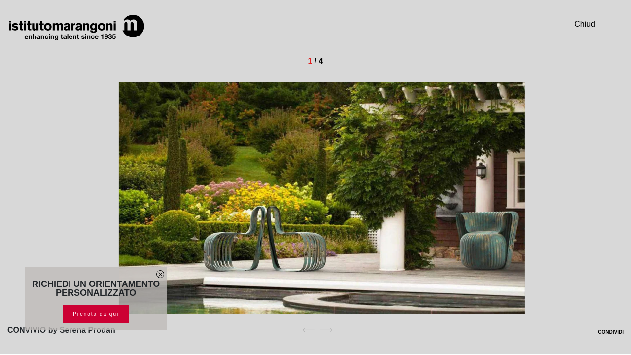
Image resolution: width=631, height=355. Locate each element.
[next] (326, 330)
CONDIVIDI (605, 332)
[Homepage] (76, 27)
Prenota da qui (96, 314)
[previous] (309, 330)
